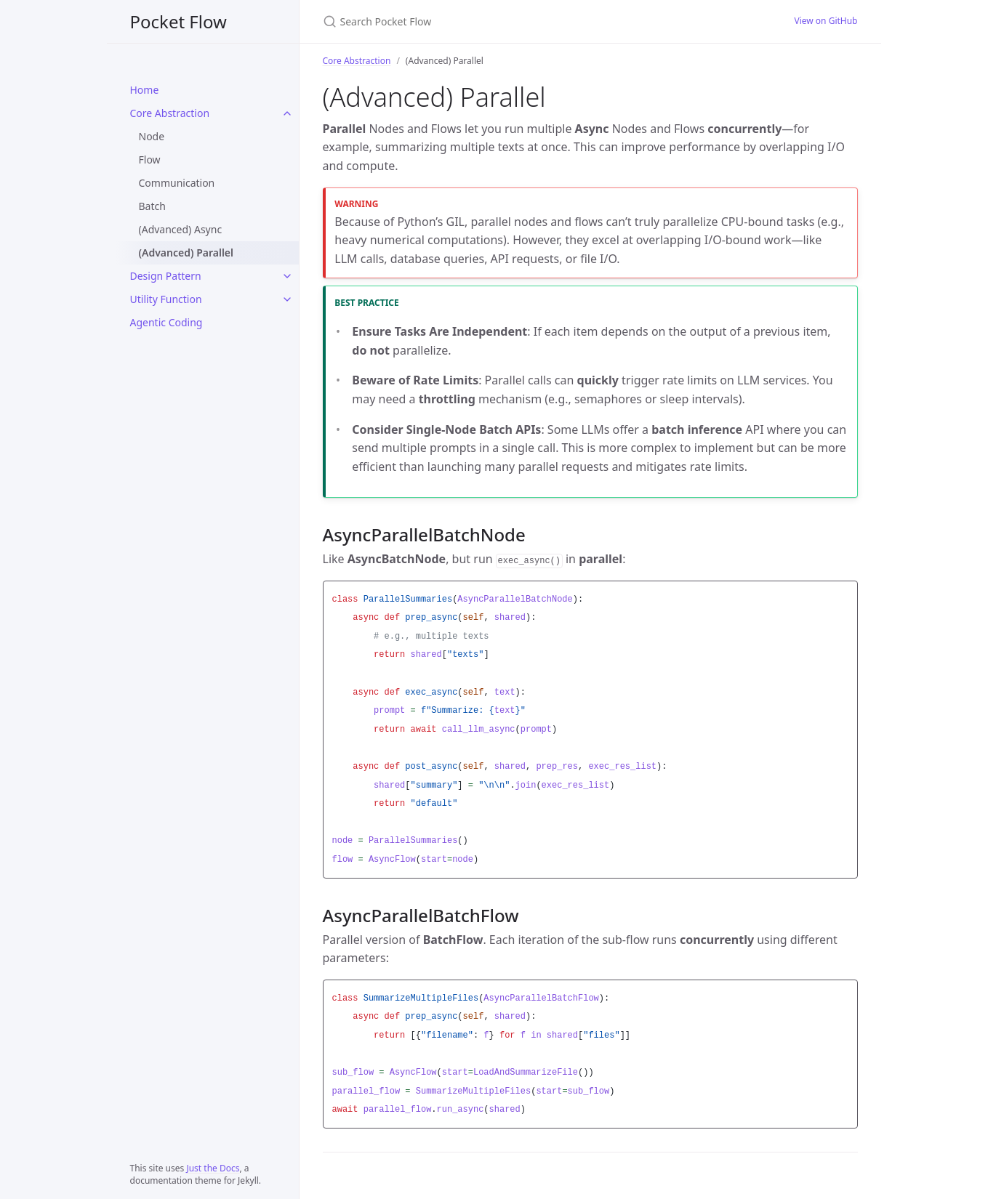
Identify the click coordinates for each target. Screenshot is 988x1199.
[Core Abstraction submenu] (287, 113)
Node (152, 136)
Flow (150, 159)
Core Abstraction (170, 113)
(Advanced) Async (180, 229)
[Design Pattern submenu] (287, 276)
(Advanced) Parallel (186, 252)
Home (144, 90)
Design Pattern (165, 276)
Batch (152, 206)
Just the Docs (212, 1168)
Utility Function (166, 299)
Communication (177, 183)
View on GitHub (825, 21)
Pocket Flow (178, 21)
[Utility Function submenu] (287, 299)
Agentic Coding (166, 322)
